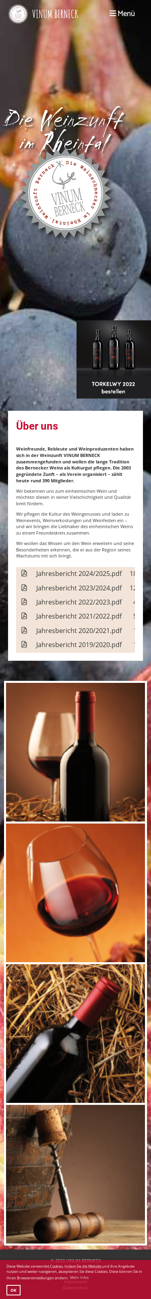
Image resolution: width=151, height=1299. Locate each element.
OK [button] (13, 1290)
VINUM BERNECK (55, 13)
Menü (122, 14)
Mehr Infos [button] (79, 1277)
